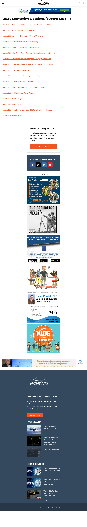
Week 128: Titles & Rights (13, 98)
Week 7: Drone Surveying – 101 (50, 427)
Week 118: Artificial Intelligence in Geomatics (52, 482)
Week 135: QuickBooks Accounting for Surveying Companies (27, 59)
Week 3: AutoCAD (51, 449)
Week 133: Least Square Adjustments (17, 70)
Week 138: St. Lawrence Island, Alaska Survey (20, 41)
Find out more (35, 415)
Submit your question (43, 147)
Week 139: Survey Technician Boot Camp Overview (23, 36)
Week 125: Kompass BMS (13, 115)
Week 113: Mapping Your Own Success (52, 469)
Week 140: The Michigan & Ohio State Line (19, 30)
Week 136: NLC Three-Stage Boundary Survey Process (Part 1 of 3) (29, 53)
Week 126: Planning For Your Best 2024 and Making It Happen (27, 110)
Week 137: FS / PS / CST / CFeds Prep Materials (21, 47)
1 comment (47, 473)
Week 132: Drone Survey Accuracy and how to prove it (24, 76)
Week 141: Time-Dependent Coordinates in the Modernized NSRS (28, 24)
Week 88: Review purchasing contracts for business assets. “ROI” (51, 495)
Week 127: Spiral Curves (12, 104)
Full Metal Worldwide (54, 507)
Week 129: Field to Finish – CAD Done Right (20, 93)
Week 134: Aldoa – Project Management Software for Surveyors (28, 64)
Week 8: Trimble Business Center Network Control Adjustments (51, 441)
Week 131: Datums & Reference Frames (18, 81)
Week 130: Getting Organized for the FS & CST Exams (24, 87)
